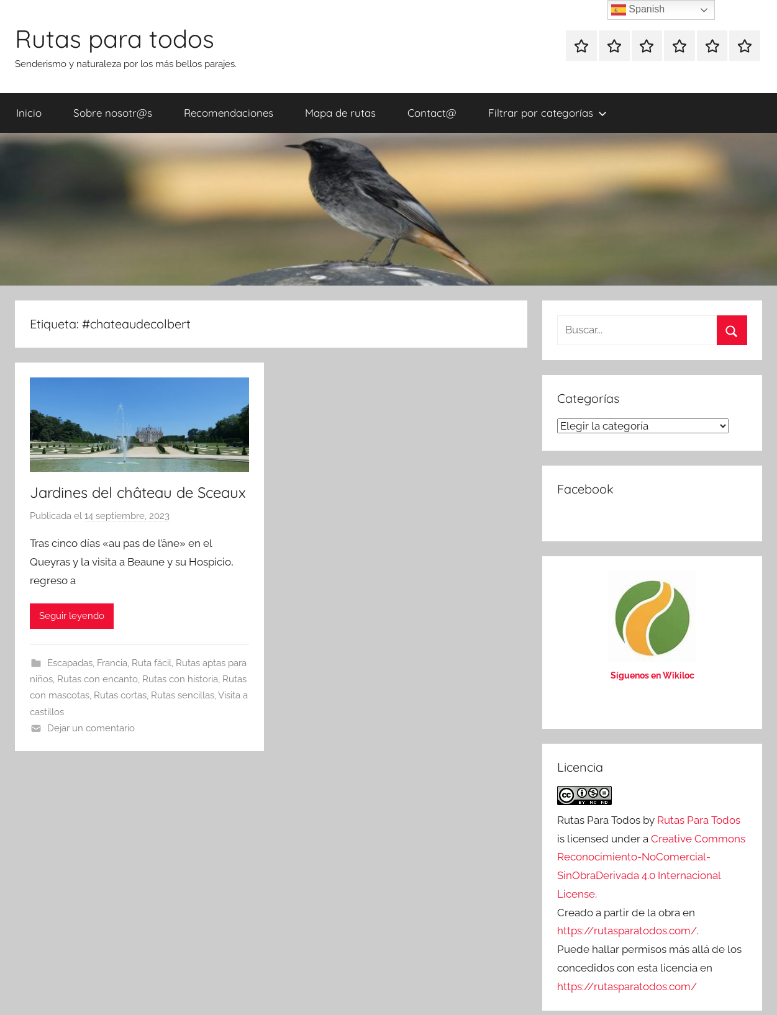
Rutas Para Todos (698, 820)
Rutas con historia (180, 679)
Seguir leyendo (71, 615)
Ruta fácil (151, 663)
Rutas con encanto (97, 679)
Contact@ (432, 112)
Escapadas (70, 663)
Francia (112, 663)
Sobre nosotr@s (112, 112)
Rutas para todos (114, 38)
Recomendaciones (228, 112)
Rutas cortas (120, 695)
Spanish (638, 9)
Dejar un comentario (91, 728)
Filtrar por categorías (547, 112)
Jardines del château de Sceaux (138, 492)
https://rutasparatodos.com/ (627, 930)
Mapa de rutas (340, 112)
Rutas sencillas (182, 695)
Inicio (29, 112)
